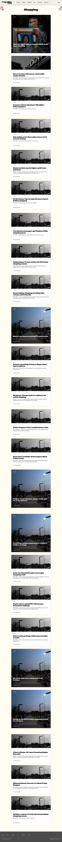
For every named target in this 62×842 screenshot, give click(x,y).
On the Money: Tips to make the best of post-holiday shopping (31, 200)
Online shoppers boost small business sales (30, 427)
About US (46, 2)
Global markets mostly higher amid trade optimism (29, 169)
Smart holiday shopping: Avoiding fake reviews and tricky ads (28, 294)
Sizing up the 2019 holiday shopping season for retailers (30, 720)
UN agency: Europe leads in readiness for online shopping (29, 396)
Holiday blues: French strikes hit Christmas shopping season (30, 263)
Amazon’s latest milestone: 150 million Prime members (28, 106)
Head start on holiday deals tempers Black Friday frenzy (30, 457)
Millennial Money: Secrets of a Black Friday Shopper (30, 784)
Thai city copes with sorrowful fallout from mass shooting (30, 45)
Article (18, 2)
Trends (23, 2)
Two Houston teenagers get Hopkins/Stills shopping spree (30, 232)
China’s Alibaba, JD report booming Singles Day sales (30, 753)
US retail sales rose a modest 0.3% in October (28, 679)
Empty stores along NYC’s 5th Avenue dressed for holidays (28, 605)
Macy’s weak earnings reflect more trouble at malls (30, 637)
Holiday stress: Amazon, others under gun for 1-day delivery (30, 500)
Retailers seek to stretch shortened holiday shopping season (31, 815)
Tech (34, 2)
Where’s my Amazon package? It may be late (30, 336)
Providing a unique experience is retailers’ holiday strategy (30, 544)
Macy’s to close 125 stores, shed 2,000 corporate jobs (28, 75)
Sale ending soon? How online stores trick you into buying (30, 138)
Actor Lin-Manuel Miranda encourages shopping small (28, 574)
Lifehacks (40, 2)
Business (29, 2)
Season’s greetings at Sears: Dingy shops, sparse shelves (30, 365)
